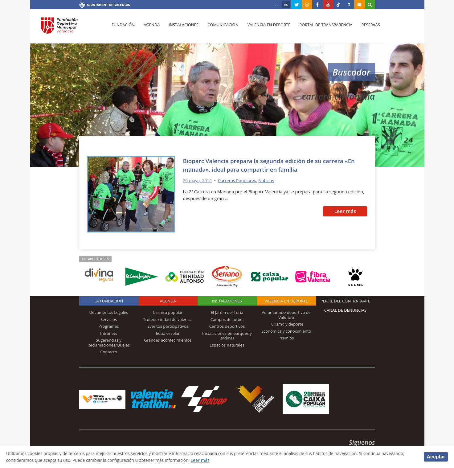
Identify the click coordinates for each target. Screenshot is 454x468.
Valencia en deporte (265, 28)
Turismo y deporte (286, 324)
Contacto (108, 352)
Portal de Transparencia (321, 28)
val (277, 4)
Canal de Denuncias (345, 310)
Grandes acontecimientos (168, 340)
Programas (108, 326)
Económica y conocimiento (286, 331)
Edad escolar (168, 333)
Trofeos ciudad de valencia (168, 319)
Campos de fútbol (227, 319)
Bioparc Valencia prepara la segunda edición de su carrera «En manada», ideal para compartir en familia (269, 165)
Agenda (150, 28)
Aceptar (436, 456)
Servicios (108, 319)
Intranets (108, 333)
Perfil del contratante (345, 301)
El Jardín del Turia (227, 312)
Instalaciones (181, 28)
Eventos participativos (167, 326)
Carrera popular (168, 312)
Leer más (345, 211)
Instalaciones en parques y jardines (227, 335)
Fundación (122, 28)
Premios (286, 338)
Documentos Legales (108, 312)
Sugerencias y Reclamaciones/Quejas (109, 342)
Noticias (269, 180)
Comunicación (219, 28)
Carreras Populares (239, 180)
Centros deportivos (227, 326)
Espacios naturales (227, 345)
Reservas (365, 28)
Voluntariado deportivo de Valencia (286, 315)
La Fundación (108, 301)
